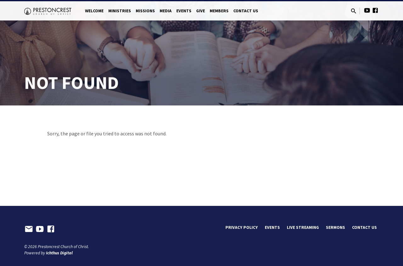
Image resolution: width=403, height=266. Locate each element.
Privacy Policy (241, 227)
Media (166, 11)
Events (183, 11)
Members (219, 11)
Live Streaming (303, 227)
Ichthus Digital (59, 253)
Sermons (335, 227)
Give (200, 11)
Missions (145, 11)
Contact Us (245, 11)
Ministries (119, 11)
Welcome (94, 11)
